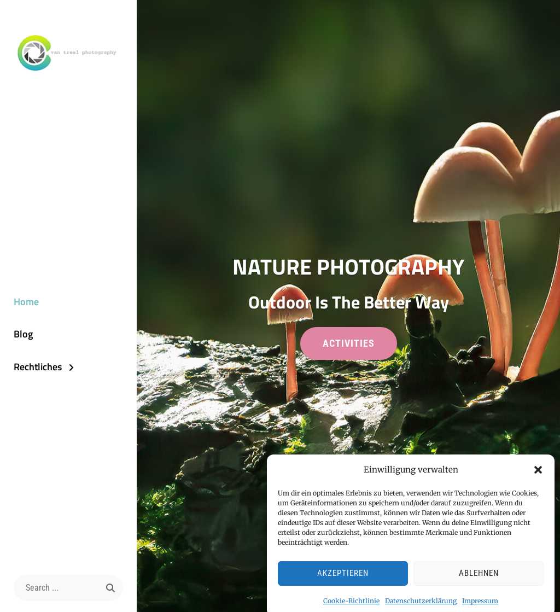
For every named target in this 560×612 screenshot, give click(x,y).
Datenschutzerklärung (421, 605)
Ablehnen (479, 577)
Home (26, 301)
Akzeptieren (343, 577)
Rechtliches (38, 366)
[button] (538, 474)
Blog (23, 334)
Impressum (480, 605)
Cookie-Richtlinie (351, 605)
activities (360, 347)
